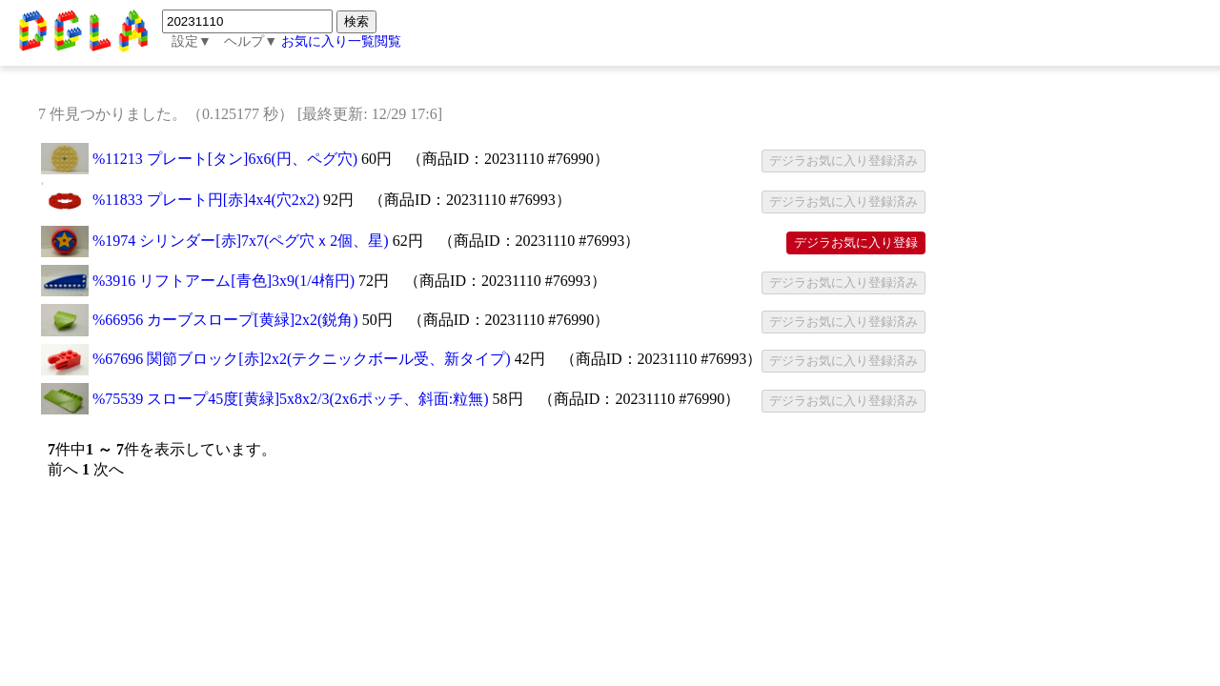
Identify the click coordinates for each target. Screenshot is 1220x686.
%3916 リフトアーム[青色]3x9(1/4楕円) (223, 280)
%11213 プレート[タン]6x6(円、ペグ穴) (224, 159)
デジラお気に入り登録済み (843, 160)
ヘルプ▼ (250, 41)
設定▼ (192, 41)
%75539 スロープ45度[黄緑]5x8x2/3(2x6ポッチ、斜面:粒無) (290, 399)
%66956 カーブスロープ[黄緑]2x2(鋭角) (225, 320)
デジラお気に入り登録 (856, 242)
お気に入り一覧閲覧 (341, 41)
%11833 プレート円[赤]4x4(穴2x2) (205, 200)
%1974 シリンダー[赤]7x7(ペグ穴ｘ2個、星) (240, 240)
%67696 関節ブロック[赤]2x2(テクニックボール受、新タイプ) (301, 359)
